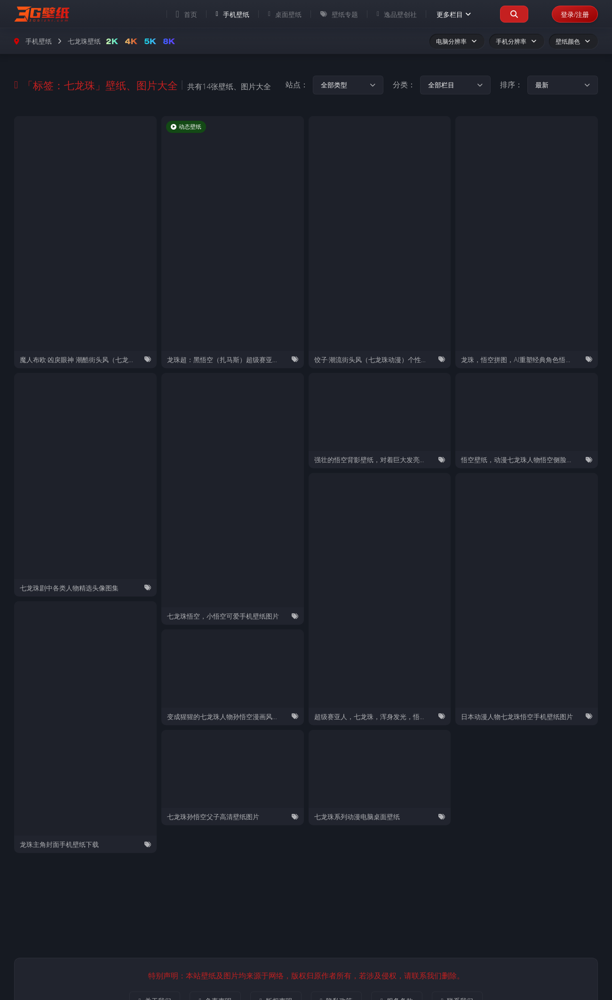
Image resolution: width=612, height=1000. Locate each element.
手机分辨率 (517, 41)
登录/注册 (573, 13)
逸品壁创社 (394, 14)
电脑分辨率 (457, 41)
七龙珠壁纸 (84, 41)
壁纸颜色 (573, 41)
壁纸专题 (337, 14)
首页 (184, 14)
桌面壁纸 (282, 14)
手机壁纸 (230, 14)
